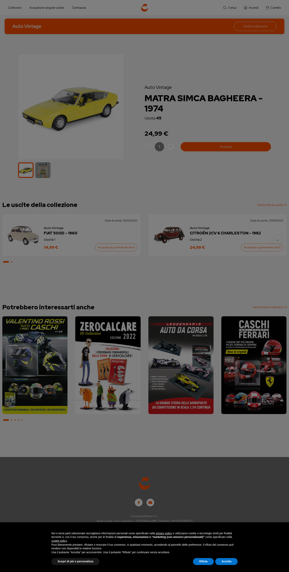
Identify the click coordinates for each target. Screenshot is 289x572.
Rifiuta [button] (203, 561)
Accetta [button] (226, 561)
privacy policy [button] (164, 533)
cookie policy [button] (59, 540)
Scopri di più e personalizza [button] (75, 561)
